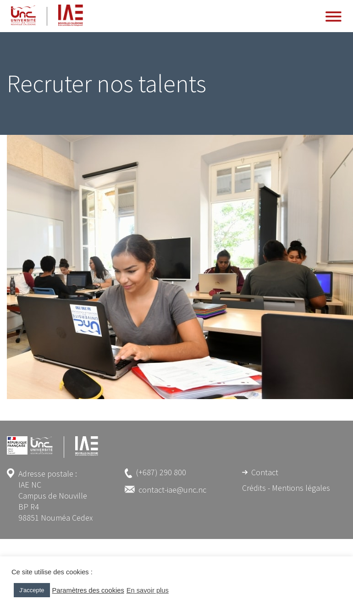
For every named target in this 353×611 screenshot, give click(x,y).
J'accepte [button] (31, 590)
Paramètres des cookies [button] (88, 590)
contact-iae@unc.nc (172, 490)
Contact (264, 472)
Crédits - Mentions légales (286, 488)
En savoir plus (148, 590)
